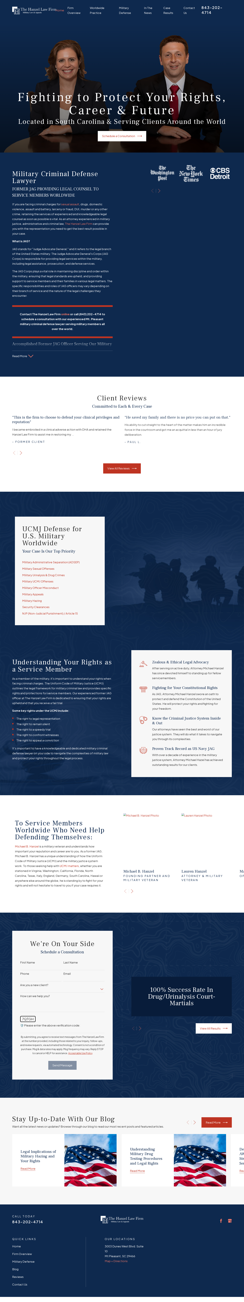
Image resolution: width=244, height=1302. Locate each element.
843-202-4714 (27, 1195)
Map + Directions (116, 1234)
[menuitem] (17, 1293)
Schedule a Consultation (122, 136)
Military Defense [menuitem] (125, 10)
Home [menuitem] (59, 10)
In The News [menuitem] (148, 10)
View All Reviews (122, 468)
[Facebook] (221, 1194)
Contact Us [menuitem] (189, 10)
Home (16, 1220)
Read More (217, 1095)
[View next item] (21, 453)
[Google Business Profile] (230, 1194)
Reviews (18, 1250)
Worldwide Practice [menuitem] (97, 10)
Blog (15, 1242)
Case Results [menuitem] (168, 10)
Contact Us (19, 1258)
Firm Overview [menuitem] (73, 10)
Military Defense (23, 1235)
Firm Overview (22, 1227)
